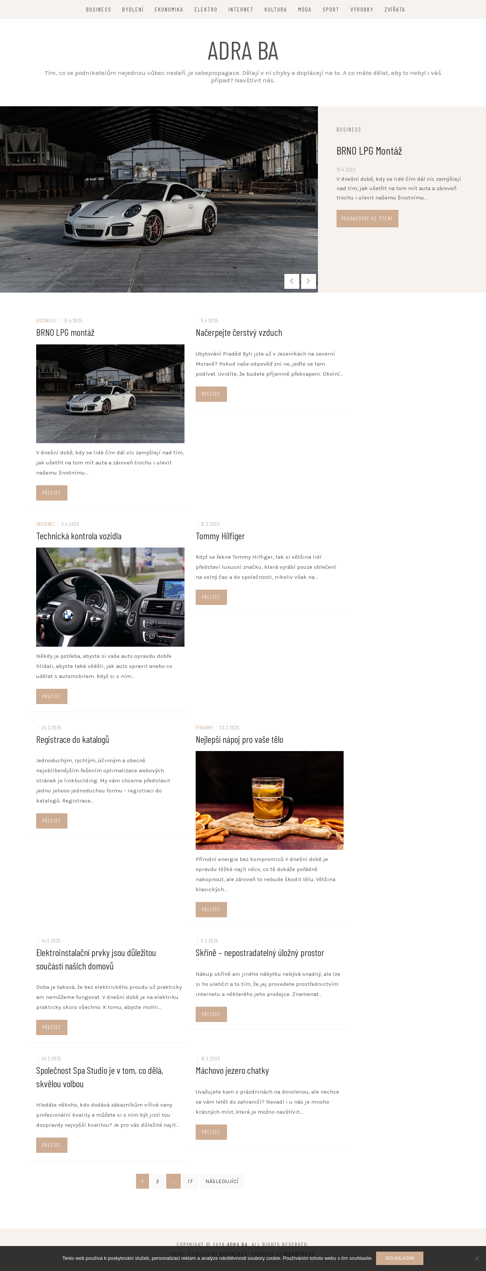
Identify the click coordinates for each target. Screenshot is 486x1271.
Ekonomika (169, 9)
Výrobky (362, 9)
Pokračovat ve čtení (373, 218)
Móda (305, 9)
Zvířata (395, 9)
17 (190, 1183)
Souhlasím (400, 1258)
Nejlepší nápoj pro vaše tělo (239, 741)
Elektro (206, 9)
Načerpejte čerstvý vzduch (239, 334)
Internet (241, 9)
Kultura (276, 9)
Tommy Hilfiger (220, 537)
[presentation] (291, 281)
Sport (331, 9)
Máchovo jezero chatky (232, 1072)
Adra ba (243, 49)
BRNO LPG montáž (375, 150)
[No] (476, 1258)
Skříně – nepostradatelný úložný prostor (260, 954)
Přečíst (51, 495)
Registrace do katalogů (72, 741)
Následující (222, 1183)
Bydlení (133, 9)
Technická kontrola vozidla (79, 537)
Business (98, 9)
